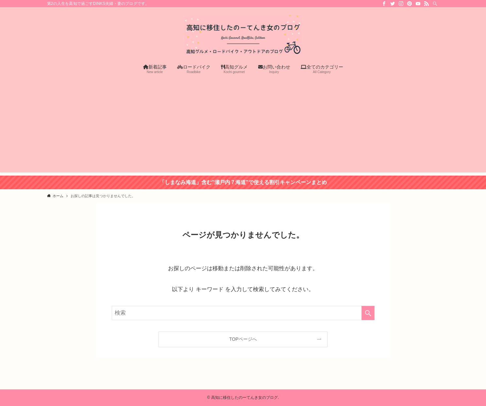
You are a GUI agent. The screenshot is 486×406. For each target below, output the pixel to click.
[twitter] (392, 3)
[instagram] (401, 3)
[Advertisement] (243, 126)
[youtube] (418, 3)
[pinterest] (409, 3)
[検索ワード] (243, 313)
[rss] (426, 3)
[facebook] (384, 3)
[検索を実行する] (368, 313)
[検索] (435, 3)
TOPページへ (243, 339)
